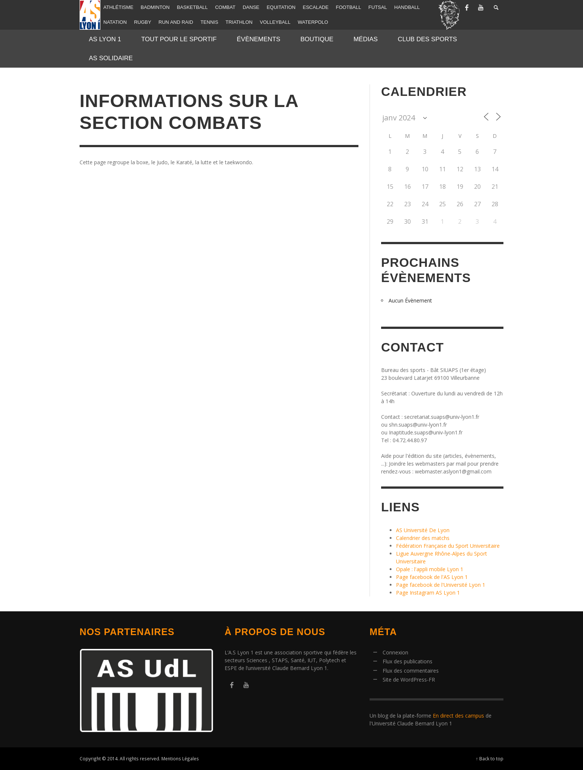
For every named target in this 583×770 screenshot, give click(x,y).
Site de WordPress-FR (409, 679)
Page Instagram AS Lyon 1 (428, 592)
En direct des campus (458, 715)
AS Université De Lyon (423, 530)
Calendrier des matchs (423, 537)
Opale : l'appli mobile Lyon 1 (429, 569)
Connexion (395, 652)
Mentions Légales (180, 758)
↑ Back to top (489, 758)
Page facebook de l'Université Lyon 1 (440, 584)
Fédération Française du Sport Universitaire (448, 545)
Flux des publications (407, 661)
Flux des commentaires (411, 670)
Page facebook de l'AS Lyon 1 (432, 576)
